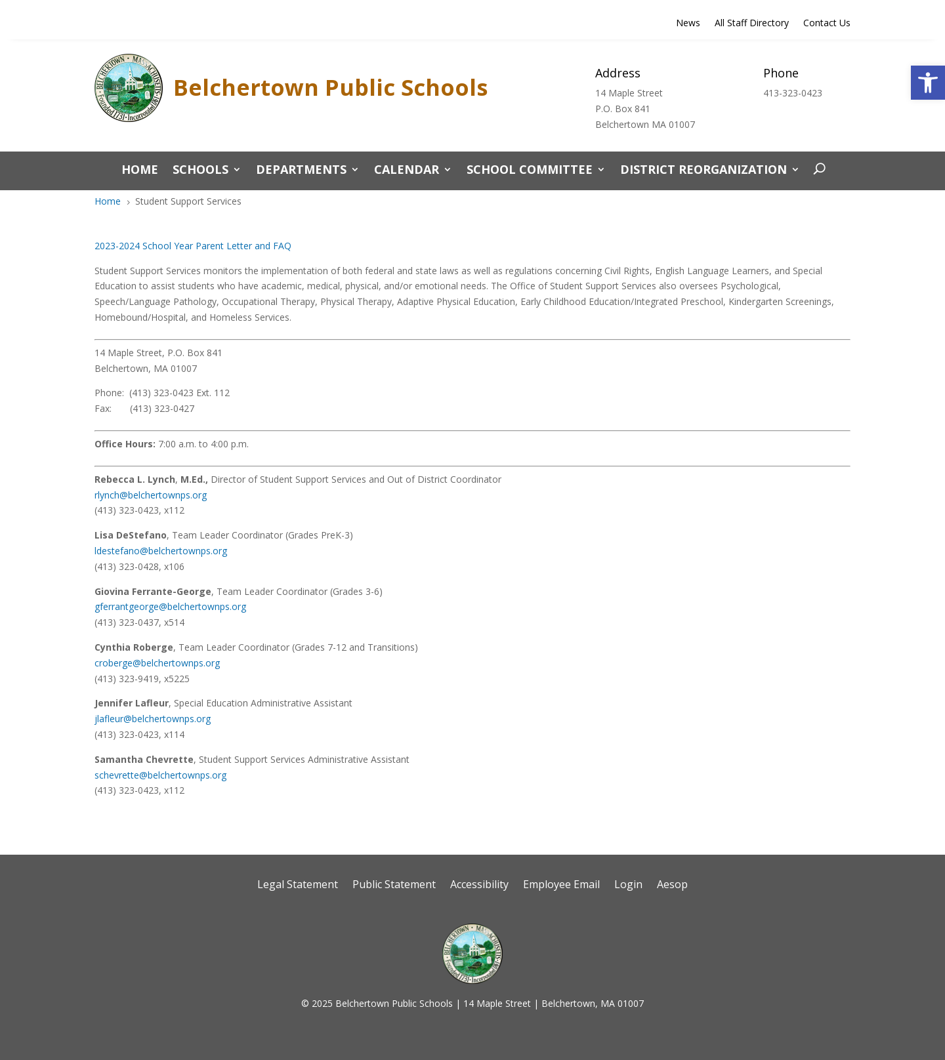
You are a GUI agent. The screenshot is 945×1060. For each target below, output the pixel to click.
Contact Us (826, 23)
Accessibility (479, 885)
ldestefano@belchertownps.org (160, 550)
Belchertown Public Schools (330, 87)
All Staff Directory (752, 23)
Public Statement (394, 885)
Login (628, 885)
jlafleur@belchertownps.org (152, 718)
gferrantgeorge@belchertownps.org (170, 606)
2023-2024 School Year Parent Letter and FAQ (192, 245)
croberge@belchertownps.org (157, 663)
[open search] (816, 169)
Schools (200, 171)
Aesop (672, 885)
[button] (928, 83)
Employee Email (561, 885)
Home (139, 171)
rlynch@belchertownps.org (150, 495)
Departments (301, 171)
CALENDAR (406, 171)
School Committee (530, 171)
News (688, 23)
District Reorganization (703, 171)
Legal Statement (297, 885)
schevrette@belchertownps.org (160, 775)
